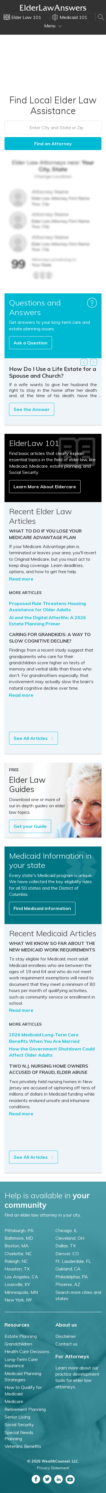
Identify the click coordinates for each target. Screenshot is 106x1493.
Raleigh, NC (16, 1261)
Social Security (19, 1424)
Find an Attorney (53, 143)
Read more (21, 579)
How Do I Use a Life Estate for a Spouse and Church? (52, 372)
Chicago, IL (66, 1230)
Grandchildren (18, 1344)
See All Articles (33, 738)
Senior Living (17, 1417)
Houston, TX (17, 1269)
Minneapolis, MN (21, 1292)
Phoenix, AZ (67, 1284)
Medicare (14, 1401)
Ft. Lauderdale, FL (73, 1261)
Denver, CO (67, 1253)
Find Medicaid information (42, 908)
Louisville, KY (17, 1284)
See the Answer (32, 409)
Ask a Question (30, 343)
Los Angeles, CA (21, 1276)
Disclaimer (65, 1336)
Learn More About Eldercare (45, 486)
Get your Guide (30, 826)
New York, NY (18, 1300)
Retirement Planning (25, 1409)
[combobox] (53, 127)
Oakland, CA (68, 1269)
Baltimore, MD (19, 1238)
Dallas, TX (65, 1245)
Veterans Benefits (23, 1446)
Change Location (53, 176)
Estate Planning (21, 1336)
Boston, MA (17, 1245)
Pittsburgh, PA (19, 1230)
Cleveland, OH (69, 1238)
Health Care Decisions (27, 1351)
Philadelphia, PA (71, 1276)
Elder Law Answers (53, 8)
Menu (53, 25)
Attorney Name (50, 191)
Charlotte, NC (18, 1253)
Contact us (66, 1344)
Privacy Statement (53, 1468)
